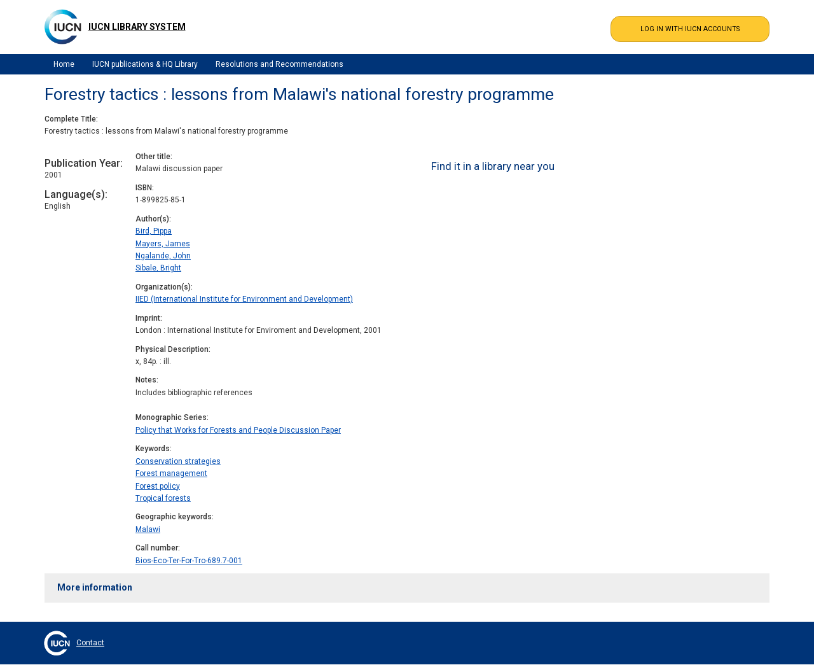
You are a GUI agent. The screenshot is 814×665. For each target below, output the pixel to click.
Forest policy (157, 486)
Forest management (171, 473)
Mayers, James (162, 243)
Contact (90, 642)
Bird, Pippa (153, 231)
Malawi (147, 529)
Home (63, 64)
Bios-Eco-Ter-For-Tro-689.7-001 (188, 560)
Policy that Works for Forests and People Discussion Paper (238, 430)
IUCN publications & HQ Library (145, 64)
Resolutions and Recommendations (279, 64)
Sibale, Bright (158, 267)
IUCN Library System (137, 27)
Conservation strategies (178, 461)
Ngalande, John (163, 255)
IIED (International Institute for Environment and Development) (244, 299)
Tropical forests (163, 498)
